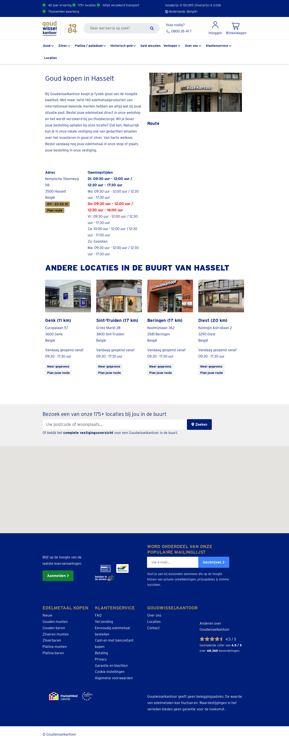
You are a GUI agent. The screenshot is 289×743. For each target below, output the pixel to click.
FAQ (98, 615)
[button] (132, 526)
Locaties (50, 58)
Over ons (191, 45)
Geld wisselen (150, 45)
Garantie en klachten (111, 666)
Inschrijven (214, 562)
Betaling (101, 653)
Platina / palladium (89, 45)
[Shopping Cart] (236, 28)
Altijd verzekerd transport (121, 5)
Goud (46, 45)
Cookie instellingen (110, 672)
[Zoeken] (152, 28)
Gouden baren (54, 628)
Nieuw (47, 615)
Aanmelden (58, 576)
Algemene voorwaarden (114, 678)
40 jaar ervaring (60, 5)
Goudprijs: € (179, 5)
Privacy (101, 659)
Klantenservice (217, 45)
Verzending (104, 622)
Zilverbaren (52, 640)
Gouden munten (55, 622)
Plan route (54, 210)
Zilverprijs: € (207, 5)
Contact (153, 628)
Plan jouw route (58, 373)
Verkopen (170, 45)
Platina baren (53, 653)
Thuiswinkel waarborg (63, 11)
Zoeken (199, 424)
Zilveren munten (56, 634)
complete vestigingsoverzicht (88, 433)
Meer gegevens (58, 366)
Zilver (62, 45)
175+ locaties (87, 5)
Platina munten (55, 647)
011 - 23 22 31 (57, 204)
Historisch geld (121, 45)
